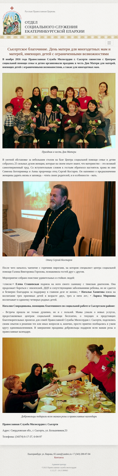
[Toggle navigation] (109, 43)
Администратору (59, 464)
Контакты (59, 457)
